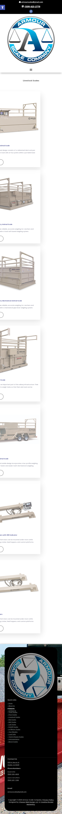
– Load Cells (12, 712)
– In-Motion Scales (14, 707)
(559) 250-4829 (13, 765)
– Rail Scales (12, 697)
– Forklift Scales (13, 705)
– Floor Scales (12, 693)
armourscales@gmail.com (32, 2)
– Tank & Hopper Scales (16, 715)
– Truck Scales (12, 690)
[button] (2, 7)
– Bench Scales (13, 720)
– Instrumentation (13, 717)
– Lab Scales (12, 702)
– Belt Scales (12, 700)
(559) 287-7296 (13, 771)
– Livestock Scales (14, 695)
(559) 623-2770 (32, 6)
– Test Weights (13, 710)
